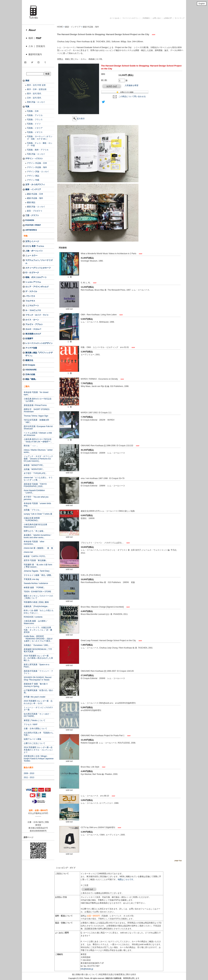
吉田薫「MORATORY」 (34, 469)
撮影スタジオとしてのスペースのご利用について (38, 597)
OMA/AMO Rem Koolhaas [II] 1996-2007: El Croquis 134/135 (107, 671)
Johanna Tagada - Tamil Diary (36, 571)
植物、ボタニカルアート (36, 277)
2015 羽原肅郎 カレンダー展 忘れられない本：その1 (38, 702)
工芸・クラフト (32, 215)
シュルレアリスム (33, 282)
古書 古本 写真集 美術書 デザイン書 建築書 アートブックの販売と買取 (108, 7)
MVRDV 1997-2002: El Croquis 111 (96, 412)
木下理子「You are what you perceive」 (36, 498)
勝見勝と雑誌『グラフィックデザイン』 (39, 354)
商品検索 (38, 70)
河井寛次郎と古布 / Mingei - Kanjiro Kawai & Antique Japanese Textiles (38, 758)
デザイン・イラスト (34, 158)
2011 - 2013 (29, 777)
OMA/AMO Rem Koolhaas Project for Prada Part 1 (103, 735)
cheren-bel (28, 552)
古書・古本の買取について (35, 728)
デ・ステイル (31, 291)
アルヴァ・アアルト (34, 324)
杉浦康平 (29, 338)
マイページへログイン (130, 18)
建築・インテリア (33, 189)
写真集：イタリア (35, 128)
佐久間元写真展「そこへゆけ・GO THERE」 (37, 715)
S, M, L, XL (86, 283)
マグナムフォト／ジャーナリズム (39, 261)
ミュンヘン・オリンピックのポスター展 (38, 708)
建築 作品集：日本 (35, 194)
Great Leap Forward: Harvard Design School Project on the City (108, 640)
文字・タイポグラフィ (35, 184)
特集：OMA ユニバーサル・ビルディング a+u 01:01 (105, 347)
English (202, 4)
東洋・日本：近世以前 (36, 89)
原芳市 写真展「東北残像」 (36, 560)
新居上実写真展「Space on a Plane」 (36, 665)
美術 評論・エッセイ (36, 102)
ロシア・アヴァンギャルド (37, 287)
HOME (60, 27)
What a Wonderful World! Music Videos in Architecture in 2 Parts (109, 253)
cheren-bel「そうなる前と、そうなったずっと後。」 (38, 478)
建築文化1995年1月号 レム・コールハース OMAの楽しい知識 (108, 511)
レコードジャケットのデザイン (39, 343)
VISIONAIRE (31, 370)
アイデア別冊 (31, 348)
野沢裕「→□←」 (31, 446)
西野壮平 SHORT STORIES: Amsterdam (37, 410)
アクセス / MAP (30, 724)
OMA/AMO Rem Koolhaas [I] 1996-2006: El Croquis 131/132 (107, 445)
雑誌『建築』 (31, 379)
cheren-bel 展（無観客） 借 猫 (38, 548)
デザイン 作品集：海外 (37, 167)
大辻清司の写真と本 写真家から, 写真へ (38, 734)
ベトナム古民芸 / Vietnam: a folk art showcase (38, 434)
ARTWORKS (31, 230)
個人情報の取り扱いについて (84, 974)
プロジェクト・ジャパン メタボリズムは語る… (102, 543)
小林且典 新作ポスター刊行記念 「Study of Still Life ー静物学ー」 (38, 440)
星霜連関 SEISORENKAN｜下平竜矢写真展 (38, 650)
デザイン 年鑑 (33, 180)
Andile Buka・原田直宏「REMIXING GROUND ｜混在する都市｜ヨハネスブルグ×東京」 (38, 638)
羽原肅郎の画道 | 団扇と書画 (36, 602)
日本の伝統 (30, 374)
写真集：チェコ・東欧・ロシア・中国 (39, 144)
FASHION (29, 220)
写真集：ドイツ (34, 124)
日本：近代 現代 (34, 98)
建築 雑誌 (31, 202)
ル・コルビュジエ (33, 310)
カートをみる (114, 18)
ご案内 (26, 386)
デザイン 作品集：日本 (37, 163)
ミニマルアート (32, 305)
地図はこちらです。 (126, 879)
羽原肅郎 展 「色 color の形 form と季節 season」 (38, 566)
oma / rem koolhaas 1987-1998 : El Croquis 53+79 (102, 478)
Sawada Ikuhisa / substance (36, 583)
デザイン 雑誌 (33, 176)
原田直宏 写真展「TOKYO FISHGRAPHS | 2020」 (35, 485)
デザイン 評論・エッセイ (38, 171)
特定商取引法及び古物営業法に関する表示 (117, 974)
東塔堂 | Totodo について (34, 720)
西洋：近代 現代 (34, 93)
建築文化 (29, 360)
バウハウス (30, 296)
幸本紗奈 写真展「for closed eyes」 (36, 393)
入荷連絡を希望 (131, 85)
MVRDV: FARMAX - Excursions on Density (99, 379)
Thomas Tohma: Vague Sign (36, 416)
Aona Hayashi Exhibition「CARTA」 (34, 491)
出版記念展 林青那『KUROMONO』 (32, 519)
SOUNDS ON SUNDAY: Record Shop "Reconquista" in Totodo (37, 678)
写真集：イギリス (35, 132)
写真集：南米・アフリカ (37, 150)
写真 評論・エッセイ (36, 154)
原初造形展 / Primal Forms (35, 405)
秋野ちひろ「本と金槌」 (34, 531)
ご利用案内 (146, 18)
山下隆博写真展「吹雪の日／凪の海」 (38, 691)
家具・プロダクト (35, 211)
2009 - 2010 (29, 773)
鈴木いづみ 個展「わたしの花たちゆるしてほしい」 (38, 611)
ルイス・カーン (32, 320)
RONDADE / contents (33, 617)
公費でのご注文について (34, 743)
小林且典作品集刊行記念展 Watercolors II (35, 525)
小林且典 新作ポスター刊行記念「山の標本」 (38, 400)
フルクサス (30, 301)
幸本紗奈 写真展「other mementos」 (34, 542)
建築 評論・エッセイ (36, 206)
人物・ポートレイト (34, 251)
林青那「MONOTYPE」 (34, 465)
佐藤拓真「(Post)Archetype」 (36, 606)
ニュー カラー (31, 255)
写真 (27, 106)
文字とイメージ (32, 241)
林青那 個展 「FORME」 (35, 587)
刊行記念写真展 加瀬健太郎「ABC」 (36, 421)
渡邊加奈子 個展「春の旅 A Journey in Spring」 (36, 685)
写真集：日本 (33, 111)
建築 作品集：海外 (35, 198)
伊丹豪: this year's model (34, 697)
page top (178, 860)
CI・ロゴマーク (32, 272)
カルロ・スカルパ (33, 329)
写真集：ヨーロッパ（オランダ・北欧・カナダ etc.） (39, 137)
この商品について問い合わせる (132, 96)
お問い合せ (157, 18)
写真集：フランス (35, 119)
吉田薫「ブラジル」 (32, 510)
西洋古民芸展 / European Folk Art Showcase (38, 427)
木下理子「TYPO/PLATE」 (35, 473)
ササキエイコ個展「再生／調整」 (38, 575)
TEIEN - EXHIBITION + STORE (37, 591)
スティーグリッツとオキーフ (38, 268)
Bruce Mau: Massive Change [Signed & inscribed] (102, 607)
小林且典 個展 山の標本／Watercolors (36, 622)
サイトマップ (179, 18)
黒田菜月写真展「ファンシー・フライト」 (38, 672)
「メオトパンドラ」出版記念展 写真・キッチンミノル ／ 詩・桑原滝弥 (38, 629)
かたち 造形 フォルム (34, 246)
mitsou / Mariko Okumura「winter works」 (38, 451)
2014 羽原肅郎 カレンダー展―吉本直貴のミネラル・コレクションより (38, 749)
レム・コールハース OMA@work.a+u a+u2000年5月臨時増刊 (108, 703)
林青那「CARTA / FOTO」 (35, 556)
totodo (24, 1)
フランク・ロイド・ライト (37, 315)
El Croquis (30, 365)
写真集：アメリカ (35, 115)
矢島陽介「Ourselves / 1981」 (37, 645)
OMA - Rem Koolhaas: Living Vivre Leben (99, 315)
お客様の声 (168, 18)
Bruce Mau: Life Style (90, 767)
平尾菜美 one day (31, 579)
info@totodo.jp (87, 969)
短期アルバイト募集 (32, 739)
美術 (27, 80)
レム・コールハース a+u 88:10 (95, 796)
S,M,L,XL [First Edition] (91, 575)
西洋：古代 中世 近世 (36, 85)
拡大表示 (78, 118)
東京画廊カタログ (33, 334)
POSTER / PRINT (33, 225)
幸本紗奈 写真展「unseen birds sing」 (37, 504)
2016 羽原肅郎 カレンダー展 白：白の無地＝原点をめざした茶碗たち (38, 658)
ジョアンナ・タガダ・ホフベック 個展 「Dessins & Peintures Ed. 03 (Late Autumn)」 (38, 458)
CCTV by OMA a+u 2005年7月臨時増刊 (98, 827)
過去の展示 (28, 767)
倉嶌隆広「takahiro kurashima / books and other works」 (37, 536)
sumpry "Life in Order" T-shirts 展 (38, 514)
